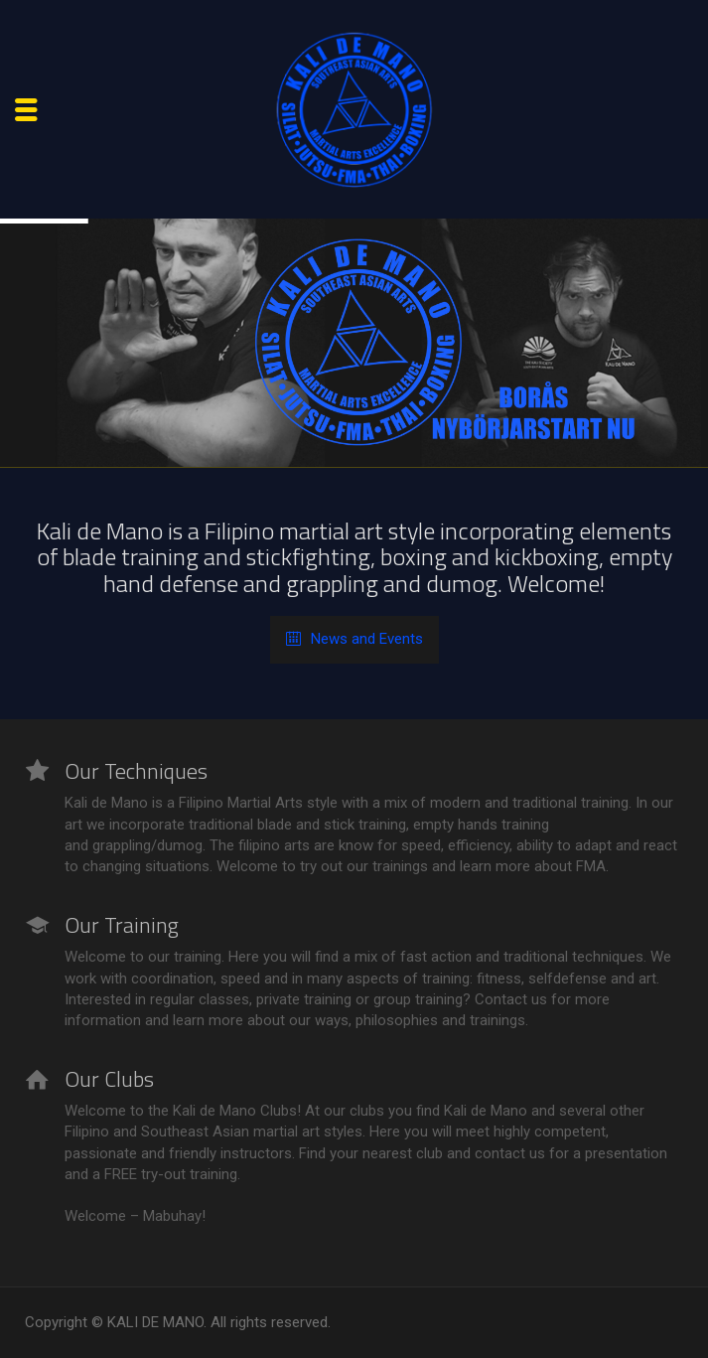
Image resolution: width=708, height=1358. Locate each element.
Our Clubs (109, 1079)
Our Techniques (136, 771)
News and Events (354, 639)
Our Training (122, 925)
